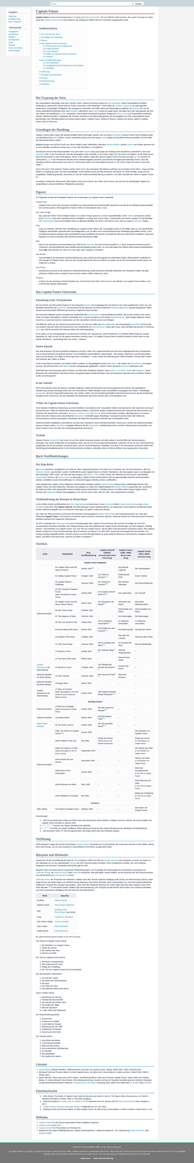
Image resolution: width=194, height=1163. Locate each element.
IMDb (58, 1125)
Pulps (41, 469)
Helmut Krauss (61, 900)
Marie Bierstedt (61, 926)
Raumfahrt (135, 324)
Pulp (74, 17)
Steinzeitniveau (98, 327)
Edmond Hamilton (92, 17)
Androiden (40, 154)
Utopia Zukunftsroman (129, 504)
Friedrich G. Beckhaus (64, 917)
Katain (112, 324)
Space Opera (122, 114)
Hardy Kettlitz (44, 1069)
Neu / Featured (15, 22)
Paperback (50, 492)
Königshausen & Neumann (84, 1083)
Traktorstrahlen (48, 221)
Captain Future (82, 844)
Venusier (97, 413)
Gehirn (130, 144)
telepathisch (62, 425)
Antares (112, 370)
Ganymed (125, 366)
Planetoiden (94, 425)
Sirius (38, 329)
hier (25, 1151)
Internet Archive (124, 1101)
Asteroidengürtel (118, 317)
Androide (90, 244)
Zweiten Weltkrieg (121, 487)
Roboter (136, 108)
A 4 (62, 733)
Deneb (87, 305)
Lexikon (63, 114)
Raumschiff (54, 440)
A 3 (106, 584)
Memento (93, 1101)
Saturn (114, 363)
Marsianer (73, 413)
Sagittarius (140, 370)
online (146, 1083)
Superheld (127, 106)
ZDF (76, 860)
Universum (62, 308)
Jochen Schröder (62, 921)
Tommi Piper (60, 912)
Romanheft (109, 504)
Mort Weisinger (114, 103)
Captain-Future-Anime (53, 20)
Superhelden (41, 477)
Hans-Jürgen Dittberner (64, 905)
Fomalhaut (121, 370)
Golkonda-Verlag (63, 523)
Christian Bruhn (61, 875)
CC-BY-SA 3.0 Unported (111, 1147)
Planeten (115, 308)
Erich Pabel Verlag (77, 504)
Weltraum (138, 221)
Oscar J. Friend (93, 474)
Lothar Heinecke (137, 1130)
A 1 (93, 568)
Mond (55, 137)
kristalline (74, 111)
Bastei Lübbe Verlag (107, 514)
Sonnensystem (94, 315)
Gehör (130, 216)
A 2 (106, 576)
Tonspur (73, 863)
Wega (129, 370)
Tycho (104, 137)
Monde (125, 308)
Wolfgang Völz (61, 910)
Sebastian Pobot (43, 879)
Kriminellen (117, 135)
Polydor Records (111, 860)
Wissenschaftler (113, 144)
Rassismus (79, 416)
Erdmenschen (83, 413)
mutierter (119, 106)
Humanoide (41, 393)
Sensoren (48, 218)
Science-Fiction (107, 484)
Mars (104, 324)
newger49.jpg (44, 1133)
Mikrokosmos (136, 363)
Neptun (66, 366)
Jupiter (96, 111)
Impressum (86, 1158)
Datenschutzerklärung (103, 1158)
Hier (34, 1151)
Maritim (76, 872)
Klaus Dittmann (61, 931)
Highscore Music (61, 872)
